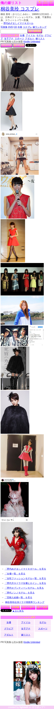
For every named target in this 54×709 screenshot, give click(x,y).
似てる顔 (19, 45)
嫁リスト (39, 2)
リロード (6, 45)
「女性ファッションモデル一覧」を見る (25, 578)
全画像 (15, 607)
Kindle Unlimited (31, 41)
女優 (22, 35)
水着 (20, 27)
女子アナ (8, 38)
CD (15, 27)
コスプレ (27, 27)
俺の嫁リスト (11, 3)
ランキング (45, 2)
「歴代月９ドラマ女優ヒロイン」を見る (25, 583)
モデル (39, 35)
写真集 (4, 27)
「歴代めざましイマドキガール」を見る (25, 569)
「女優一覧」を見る (15, 573)
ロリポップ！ (39, 707)
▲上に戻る (18, 611)
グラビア (8, 628)
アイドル (30, 35)
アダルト (29, 38)
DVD (10, 27)
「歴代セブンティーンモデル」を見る (24, 588)
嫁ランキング (40, 27)
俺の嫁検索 (34, 31)
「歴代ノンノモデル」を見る (20, 592)
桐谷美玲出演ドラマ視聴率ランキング (24, 602)
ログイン (51, 2)
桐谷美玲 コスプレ (20, 8)
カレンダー (28, 607)
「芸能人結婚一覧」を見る (18, 597)
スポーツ (19, 38)
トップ (5, 607)
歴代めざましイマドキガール (18, 23)
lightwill (23, 707)
